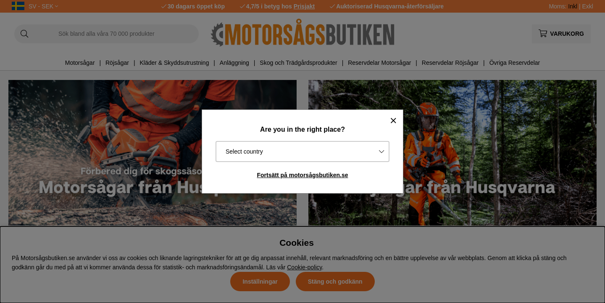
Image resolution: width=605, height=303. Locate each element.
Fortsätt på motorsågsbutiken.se (302, 175)
